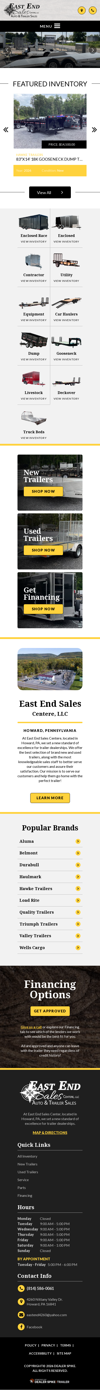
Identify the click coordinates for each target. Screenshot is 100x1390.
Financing (24, 1195)
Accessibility (40, 1353)
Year (19, 170)
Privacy (48, 1345)
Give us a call (31, 1027)
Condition (49, 170)
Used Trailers (27, 1172)
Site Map (64, 1353)
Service (23, 1180)
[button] (7, 50)
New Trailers (27, 1164)
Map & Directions (50, 1132)
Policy (30, 1345)
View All (51, 192)
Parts (21, 1187)
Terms (65, 1345)
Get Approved (50, 1011)
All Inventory (27, 1156)
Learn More (50, 798)
